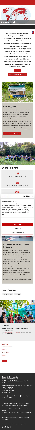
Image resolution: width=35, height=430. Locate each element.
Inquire (4, 361)
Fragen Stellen (8, 294)
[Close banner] (32, 196)
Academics (4, 349)
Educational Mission (7, 346)
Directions (4, 396)
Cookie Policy (24, 396)
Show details (26, 220)
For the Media (5, 352)
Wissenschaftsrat (22, 405)
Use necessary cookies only (17, 232)
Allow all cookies (17, 224)
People (3, 355)
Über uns (17, 71)
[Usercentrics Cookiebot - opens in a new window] (23, 196)
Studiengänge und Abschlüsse (17, 74)
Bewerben (17, 294)
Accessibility (9, 397)
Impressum (17, 396)
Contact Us (10, 396)
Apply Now (5, 344)
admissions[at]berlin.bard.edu (12, 332)
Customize (17, 228)
